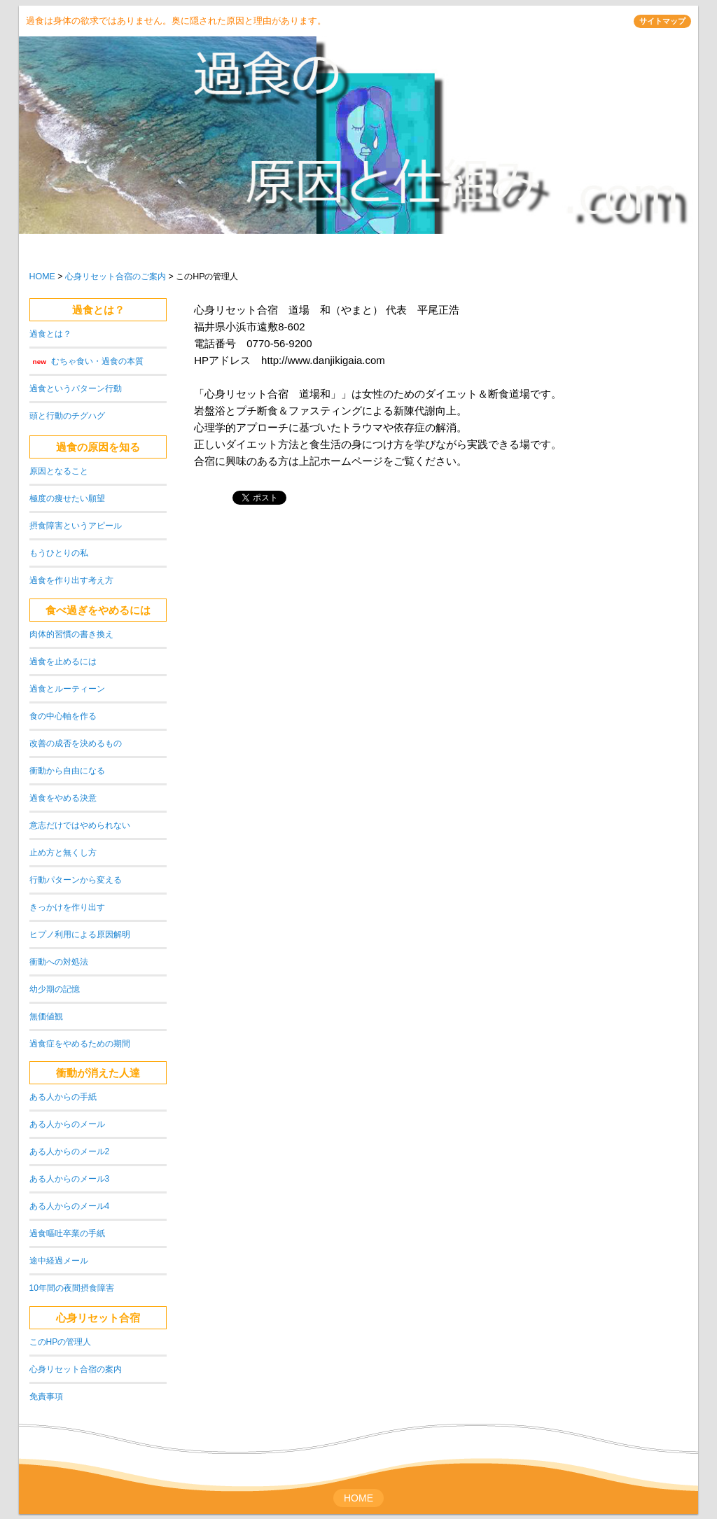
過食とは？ (98, 310)
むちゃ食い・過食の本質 (97, 361)
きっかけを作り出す (67, 907)
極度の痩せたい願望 (67, 498)
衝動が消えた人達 (98, 1073)
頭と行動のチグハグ (67, 416)
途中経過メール (58, 1261)
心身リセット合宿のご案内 (115, 276)
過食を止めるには (63, 661)
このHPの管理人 (60, 1342)
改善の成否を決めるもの (75, 743)
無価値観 (46, 1016)
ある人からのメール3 (69, 1179)
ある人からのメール (67, 1124)
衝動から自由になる (67, 771)
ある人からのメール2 (69, 1151)
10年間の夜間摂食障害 (71, 1288)
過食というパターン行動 (75, 388)
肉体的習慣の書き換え (71, 634)
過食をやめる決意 (63, 798)
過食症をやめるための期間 (79, 1044)
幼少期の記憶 (54, 989)
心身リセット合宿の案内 (75, 1369)
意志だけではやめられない (79, 825)
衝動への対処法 (58, 962)
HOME (42, 276)
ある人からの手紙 (63, 1097)
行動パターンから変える (75, 880)
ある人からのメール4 (69, 1206)
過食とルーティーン (67, 689)
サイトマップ (662, 21)
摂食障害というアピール (75, 526)
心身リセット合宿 (98, 1318)
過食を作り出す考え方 (71, 580)
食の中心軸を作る (63, 716)
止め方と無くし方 (63, 853)
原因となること (58, 471)
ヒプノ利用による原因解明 (79, 934)
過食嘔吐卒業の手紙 (67, 1233)
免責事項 (46, 1396)
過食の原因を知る (98, 447)
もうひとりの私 (58, 553)
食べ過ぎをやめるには (98, 610)
